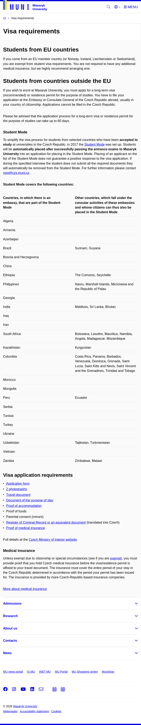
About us (10, 628)
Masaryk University (25, 706)
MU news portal (13, 671)
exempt (115, 558)
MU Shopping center (85, 671)
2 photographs (16, 489)
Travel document (18, 495)
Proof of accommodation (23, 506)
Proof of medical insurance (25, 528)
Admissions (12, 603)
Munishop (108, 671)
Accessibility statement (34, 711)
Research (10, 616)
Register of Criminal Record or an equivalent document (46, 522)
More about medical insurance (25, 589)
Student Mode (94, 144)
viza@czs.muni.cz (16, 173)
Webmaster (10, 711)
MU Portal (61, 671)
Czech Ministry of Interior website (53, 539)
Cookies (56, 711)
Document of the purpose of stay (29, 500)
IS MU (31, 671)
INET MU (45, 671)
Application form (18, 483)
